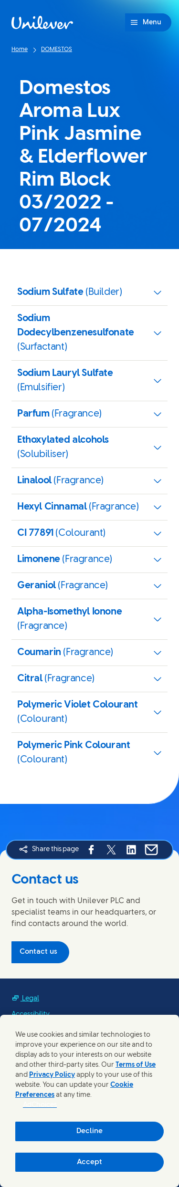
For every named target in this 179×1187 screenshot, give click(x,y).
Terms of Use (136, 1065)
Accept (89, 1162)
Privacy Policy (52, 1075)
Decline (89, 1131)
